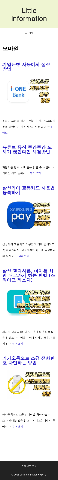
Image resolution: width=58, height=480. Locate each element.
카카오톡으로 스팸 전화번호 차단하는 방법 (28, 360)
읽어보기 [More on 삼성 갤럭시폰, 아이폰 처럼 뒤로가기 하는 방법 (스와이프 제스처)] (17, 343)
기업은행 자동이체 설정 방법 (26, 66)
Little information (29, 14)
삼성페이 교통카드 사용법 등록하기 (28, 190)
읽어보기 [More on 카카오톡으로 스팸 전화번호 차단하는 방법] (17, 426)
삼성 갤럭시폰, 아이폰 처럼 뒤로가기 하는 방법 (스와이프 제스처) (28, 275)
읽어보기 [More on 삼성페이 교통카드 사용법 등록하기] (23, 256)
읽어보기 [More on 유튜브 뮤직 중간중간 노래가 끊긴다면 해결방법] (35, 173)
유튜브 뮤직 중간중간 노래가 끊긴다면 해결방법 (27, 149)
